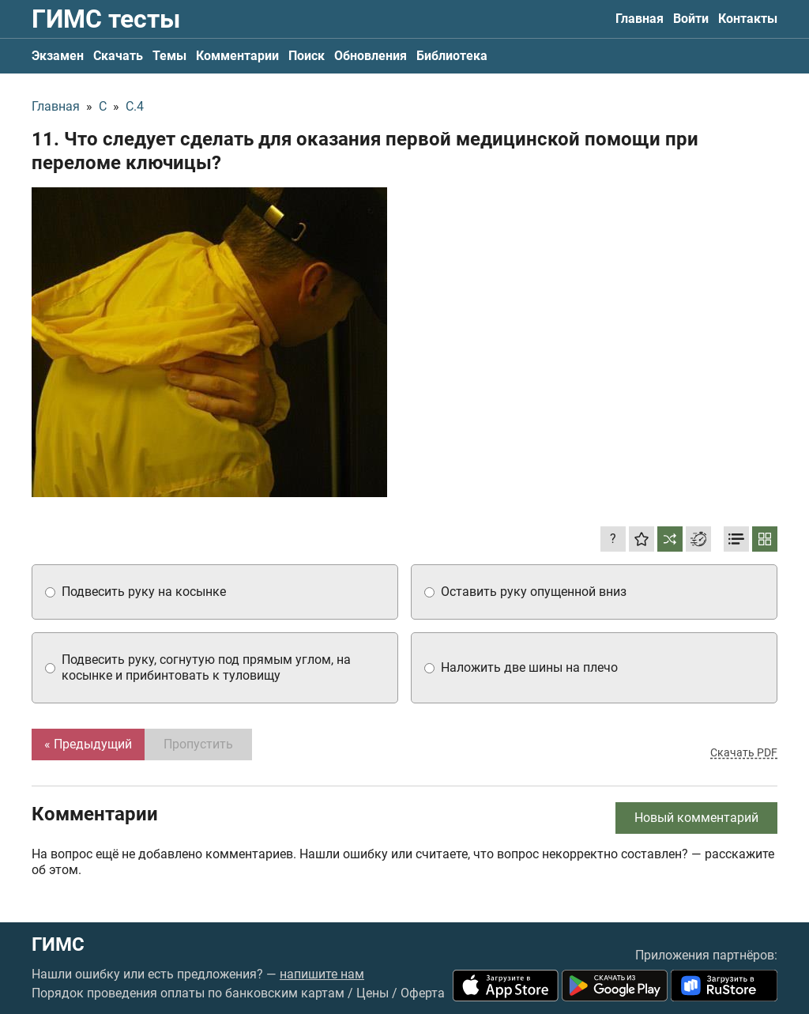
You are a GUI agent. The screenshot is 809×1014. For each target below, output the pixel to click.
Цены (372, 993)
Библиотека (451, 55)
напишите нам (322, 974)
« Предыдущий (88, 744)
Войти (691, 18)
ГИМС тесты (106, 19)
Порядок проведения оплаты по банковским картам (188, 993)
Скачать (118, 55)
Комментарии (237, 55)
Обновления (370, 55)
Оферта (423, 993)
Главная (639, 18)
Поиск (306, 55)
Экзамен (58, 55)
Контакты (747, 18)
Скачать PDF (743, 752)
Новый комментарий (696, 817)
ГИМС (58, 944)
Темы (169, 55)
